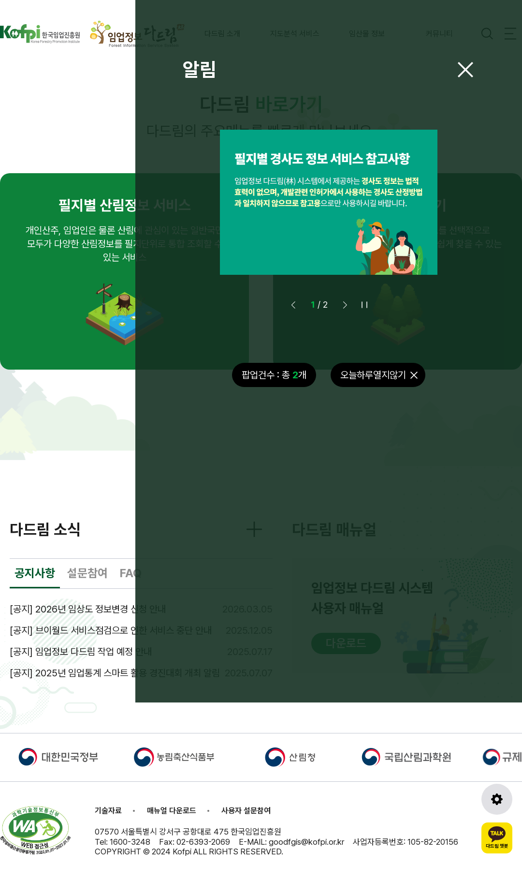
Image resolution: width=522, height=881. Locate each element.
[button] (345, 304)
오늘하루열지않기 (373, 375)
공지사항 (34, 573)
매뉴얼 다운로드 (171, 810)
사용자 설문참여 (246, 810)
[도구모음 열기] (496, 799)
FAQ (131, 573)
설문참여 (87, 573)
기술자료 (108, 810)
